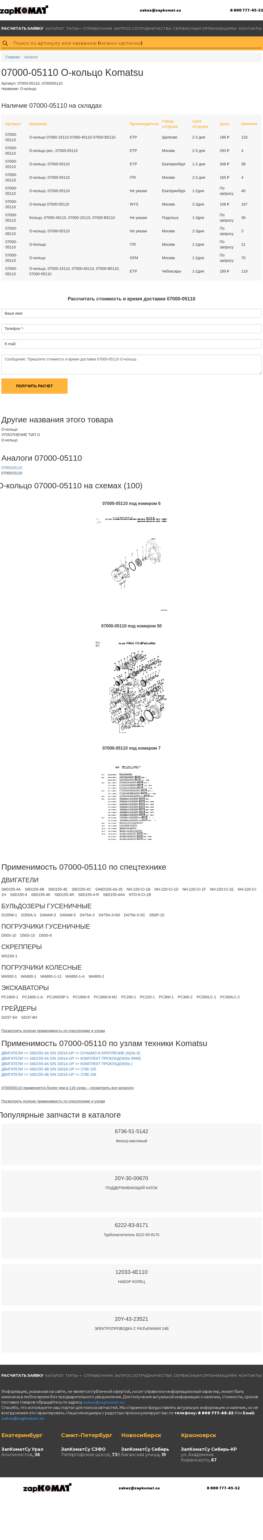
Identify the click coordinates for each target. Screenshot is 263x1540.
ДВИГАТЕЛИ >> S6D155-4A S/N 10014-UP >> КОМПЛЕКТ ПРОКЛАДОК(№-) (66, 1064)
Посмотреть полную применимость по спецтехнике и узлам (53, 1031)
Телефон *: (14, 328)
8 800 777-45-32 (246, 10)
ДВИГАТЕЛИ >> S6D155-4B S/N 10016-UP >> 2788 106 (48, 1074)
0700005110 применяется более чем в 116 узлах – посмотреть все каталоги (67, 1088)
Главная (12, 57)
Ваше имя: (14, 313)
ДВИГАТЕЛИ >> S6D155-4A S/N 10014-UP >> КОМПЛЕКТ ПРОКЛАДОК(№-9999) (71, 1058)
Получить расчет (34, 386)
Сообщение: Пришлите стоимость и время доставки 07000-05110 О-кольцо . (131, 364)
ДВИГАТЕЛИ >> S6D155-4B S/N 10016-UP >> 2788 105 (48, 1069)
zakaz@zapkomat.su (160, 10)
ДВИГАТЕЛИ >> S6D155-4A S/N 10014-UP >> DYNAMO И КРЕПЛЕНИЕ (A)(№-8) (70, 1053)
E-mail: (10, 344)
